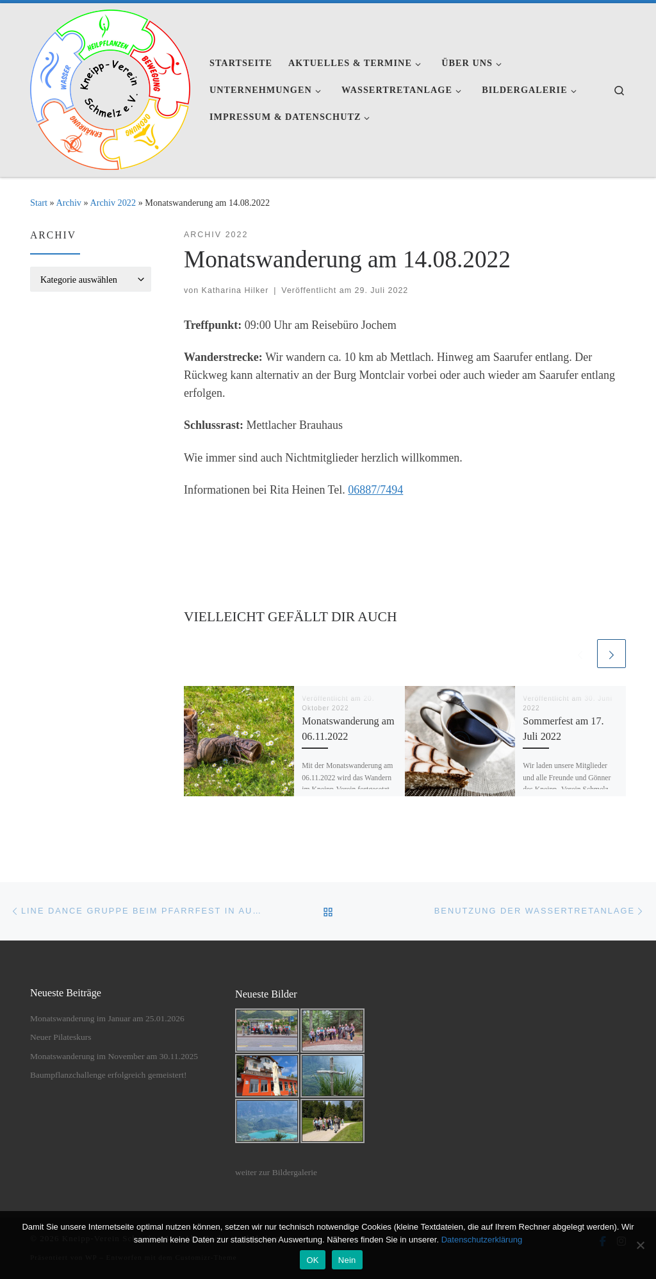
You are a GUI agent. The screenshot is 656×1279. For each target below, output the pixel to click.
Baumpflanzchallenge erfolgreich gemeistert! (108, 1075)
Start (38, 202)
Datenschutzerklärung (481, 1239)
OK (312, 1260)
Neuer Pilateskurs (61, 1037)
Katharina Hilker (235, 290)
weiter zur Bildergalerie (276, 1172)
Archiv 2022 (113, 202)
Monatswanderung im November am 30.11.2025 (114, 1056)
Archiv (68, 202)
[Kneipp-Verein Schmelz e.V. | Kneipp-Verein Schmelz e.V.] (110, 88)
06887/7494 (375, 489)
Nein (347, 1260)
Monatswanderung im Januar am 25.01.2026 (107, 1018)
